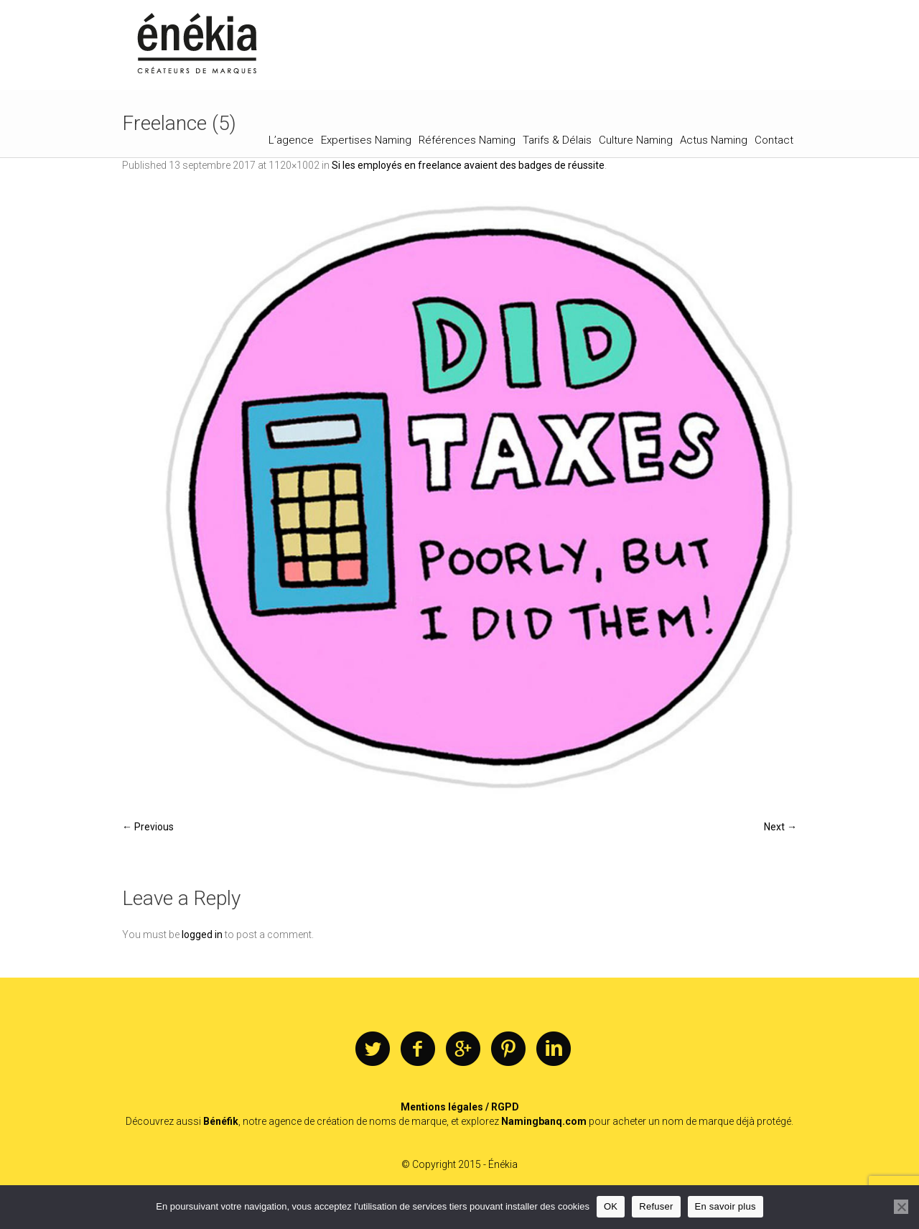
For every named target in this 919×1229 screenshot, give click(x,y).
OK (610, 1206)
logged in (202, 934)
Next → (780, 827)
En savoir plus (725, 1206)
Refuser (656, 1206)
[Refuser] (901, 1207)
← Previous (148, 827)
